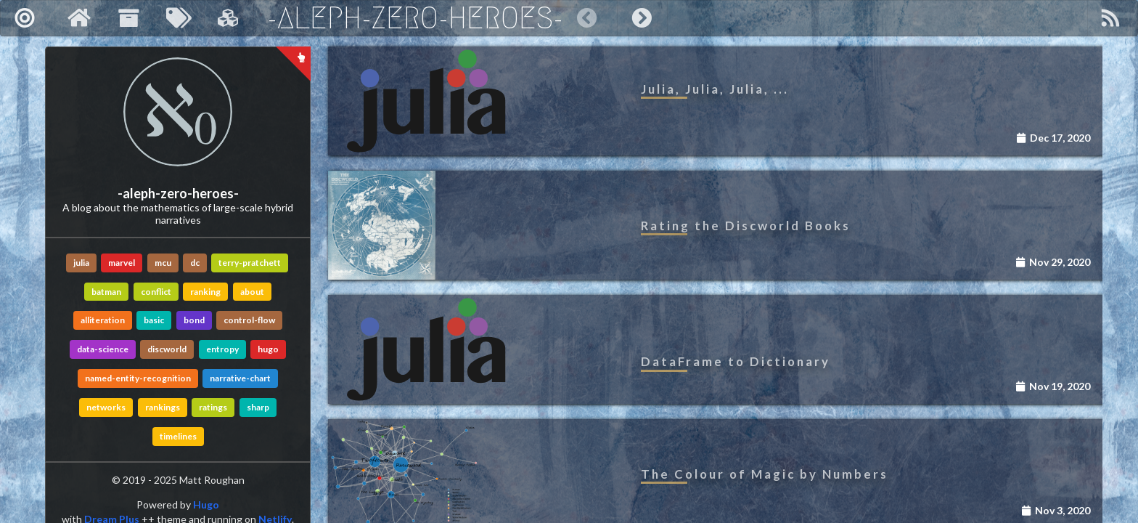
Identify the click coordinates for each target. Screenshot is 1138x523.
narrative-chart (240, 378)
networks (106, 407)
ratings (213, 407)
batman (106, 291)
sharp (258, 407)
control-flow (249, 320)
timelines (178, 436)
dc (195, 262)
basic (154, 320)
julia (81, 262)
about (252, 291)
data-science (102, 349)
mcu (163, 262)
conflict (156, 291)
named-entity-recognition (138, 378)
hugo (268, 349)
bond (194, 320)
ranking (205, 291)
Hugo (206, 504)
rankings (162, 407)
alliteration (103, 320)
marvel (121, 262)
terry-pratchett (249, 262)
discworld (167, 349)
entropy (222, 349)
